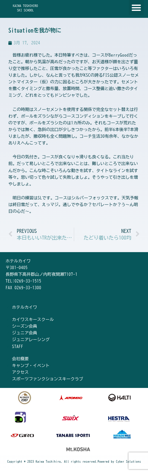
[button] (136, 7)
